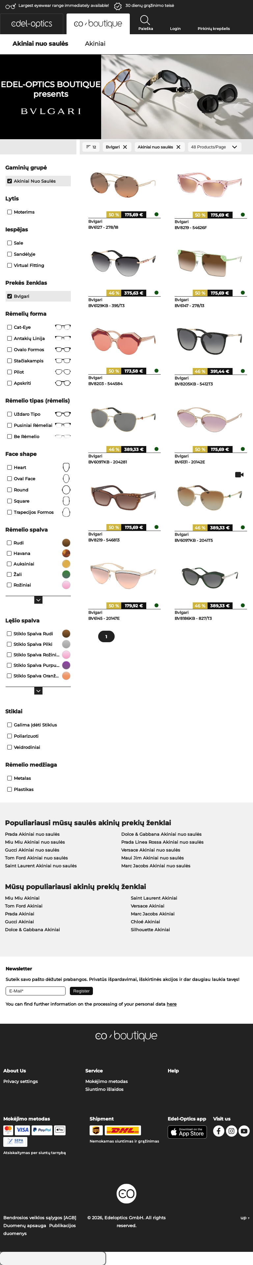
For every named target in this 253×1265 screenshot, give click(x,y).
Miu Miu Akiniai (22, 898)
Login (175, 28)
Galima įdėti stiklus (32, 724)
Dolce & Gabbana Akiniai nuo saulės (161, 834)
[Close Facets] (38, 147)
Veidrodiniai (23, 747)
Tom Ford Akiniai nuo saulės (36, 857)
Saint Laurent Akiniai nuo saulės (41, 865)
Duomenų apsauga (24, 1225)
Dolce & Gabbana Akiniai (32, 929)
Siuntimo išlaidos (104, 1089)
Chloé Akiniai (145, 921)
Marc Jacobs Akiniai (153, 913)
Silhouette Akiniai (150, 929)
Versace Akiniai (147, 906)
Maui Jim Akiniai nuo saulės (152, 857)
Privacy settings (20, 1081)
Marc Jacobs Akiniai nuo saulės (155, 865)
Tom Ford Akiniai (23, 906)
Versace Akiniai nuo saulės (150, 850)
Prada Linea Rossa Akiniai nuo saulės (162, 842)
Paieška (145, 28)
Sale (15, 243)
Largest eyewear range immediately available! (63, 5)
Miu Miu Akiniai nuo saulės (35, 842)
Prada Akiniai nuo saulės (32, 834)
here (172, 1004)
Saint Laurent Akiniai (154, 898)
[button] (31, 23)
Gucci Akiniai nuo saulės (32, 850)
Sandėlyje (21, 254)
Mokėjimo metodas (106, 1081)
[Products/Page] (215, 147)
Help (173, 1071)
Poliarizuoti (23, 736)
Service (94, 1071)
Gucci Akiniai (19, 921)
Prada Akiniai (19, 913)
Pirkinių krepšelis (214, 28)
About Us (14, 1071)
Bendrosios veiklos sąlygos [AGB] (39, 1217)
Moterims (21, 212)
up (245, 1217)
